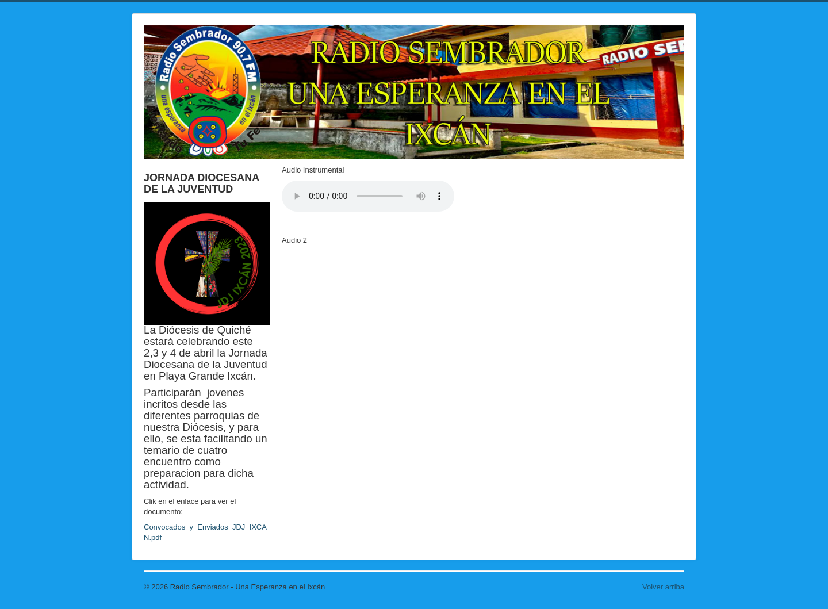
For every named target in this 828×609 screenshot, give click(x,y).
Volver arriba (663, 587)
